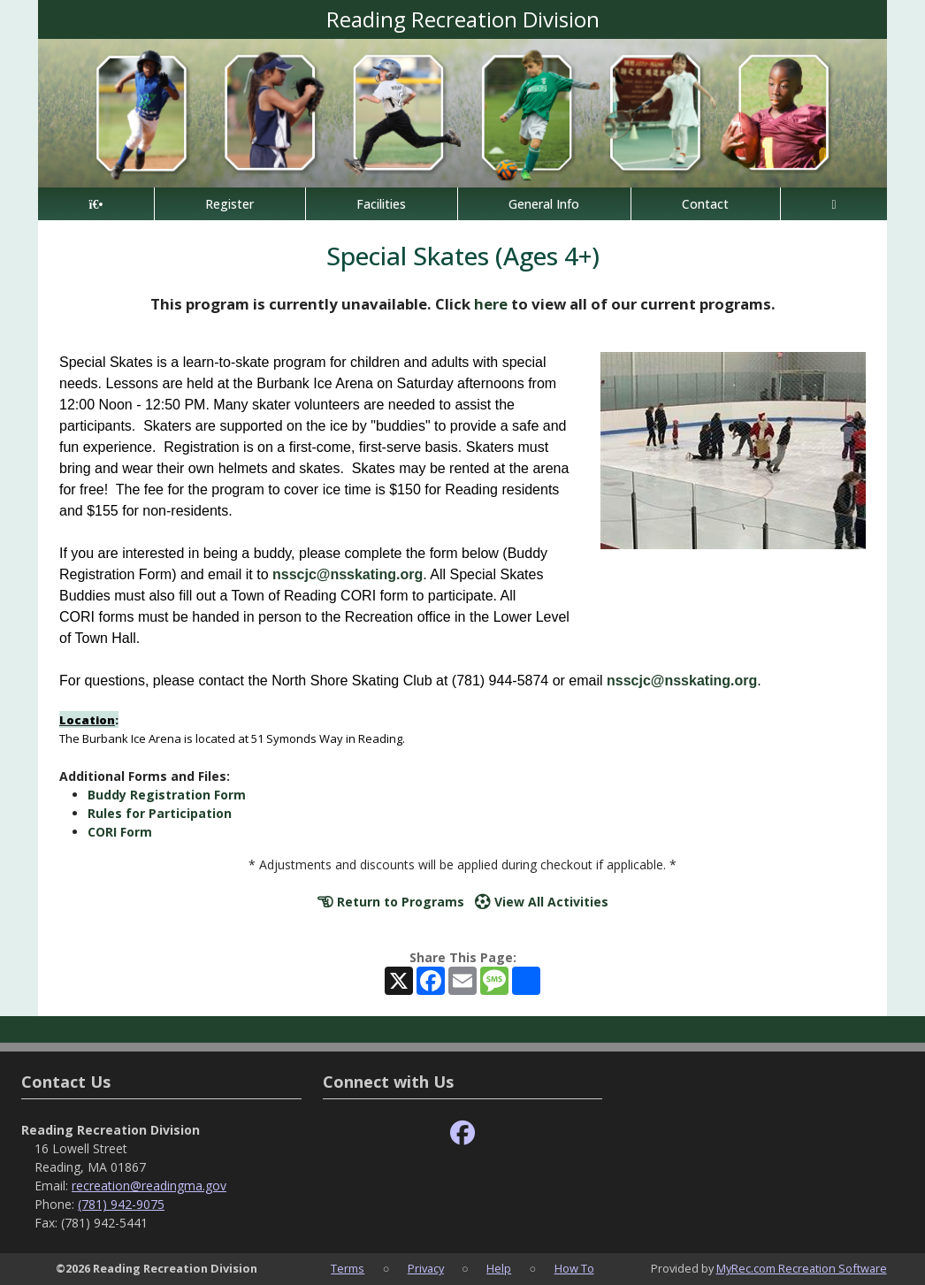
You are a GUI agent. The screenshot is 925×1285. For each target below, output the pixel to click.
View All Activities (541, 901)
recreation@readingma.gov (149, 1185)
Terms (347, 1268)
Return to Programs (390, 901)
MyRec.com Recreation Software (801, 1268)
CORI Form (120, 831)
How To (574, 1268)
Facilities (381, 203)
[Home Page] (96, 203)
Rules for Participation (160, 813)
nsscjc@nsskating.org (347, 574)
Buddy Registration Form (167, 794)
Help (498, 1268)
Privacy (426, 1268)
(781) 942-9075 (121, 1204)
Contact (705, 203)
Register (229, 203)
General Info (543, 203)
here (491, 304)
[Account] (834, 203)
